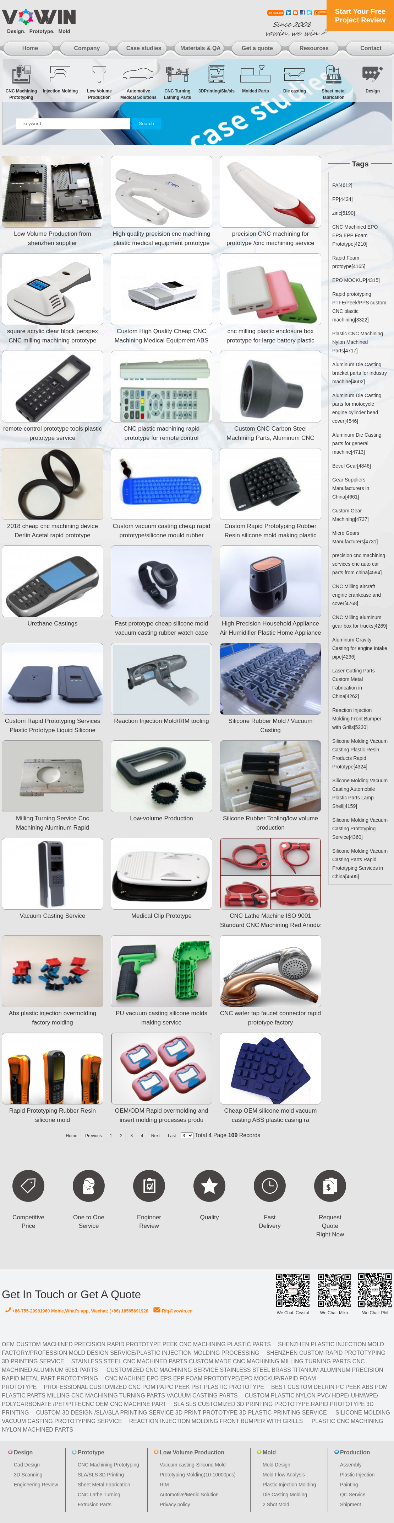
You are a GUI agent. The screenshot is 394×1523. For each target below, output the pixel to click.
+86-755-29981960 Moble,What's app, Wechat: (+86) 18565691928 (76, 1311)
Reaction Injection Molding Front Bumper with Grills (216, 1421)
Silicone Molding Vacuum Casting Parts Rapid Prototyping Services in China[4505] (360, 863)
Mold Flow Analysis (284, 1474)
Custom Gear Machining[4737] (350, 515)
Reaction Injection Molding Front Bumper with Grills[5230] (357, 718)
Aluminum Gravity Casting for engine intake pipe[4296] (359, 648)
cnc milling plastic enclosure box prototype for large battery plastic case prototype (270, 340)
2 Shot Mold (276, 1504)
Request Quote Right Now (330, 1226)
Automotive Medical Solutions (138, 82)
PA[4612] (342, 185)
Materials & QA (200, 48)
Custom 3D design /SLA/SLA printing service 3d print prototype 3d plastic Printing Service (181, 1413)
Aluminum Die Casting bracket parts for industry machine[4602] (359, 373)
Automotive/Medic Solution (189, 1494)
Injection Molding (60, 79)
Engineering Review (36, 1484)
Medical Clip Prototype (161, 915)
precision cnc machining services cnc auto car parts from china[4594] (358, 564)
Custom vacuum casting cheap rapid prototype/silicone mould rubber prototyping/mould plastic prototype (161, 535)
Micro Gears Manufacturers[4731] (355, 537)
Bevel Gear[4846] (351, 466)
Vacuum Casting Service (53, 915)
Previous (93, 1135)
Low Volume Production (99, 82)
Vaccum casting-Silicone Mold (193, 1465)
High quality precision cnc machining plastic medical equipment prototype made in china (161, 243)
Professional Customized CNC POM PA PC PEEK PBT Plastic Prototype (154, 1387)
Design (372, 79)
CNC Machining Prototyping (21, 82)
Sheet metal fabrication (333, 82)
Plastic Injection (357, 1474)
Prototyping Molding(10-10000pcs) (198, 1474)
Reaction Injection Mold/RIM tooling (161, 721)
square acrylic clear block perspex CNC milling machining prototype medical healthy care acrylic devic (52, 340)
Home (30, 48)
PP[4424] (342, 199)
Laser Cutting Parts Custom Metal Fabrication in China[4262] (353, 683)
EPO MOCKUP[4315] (356, 280)
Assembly (351, 1465)
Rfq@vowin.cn (172, 1311)
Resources (314, 48)
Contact (371, 48)
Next (155, 1135)
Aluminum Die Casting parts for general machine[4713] (357, 443)
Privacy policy (175, 1504)
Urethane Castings (53, 623)
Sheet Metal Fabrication (104, 1484)
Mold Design (276, 1465)
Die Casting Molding (285, 1494)
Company (87, 48)
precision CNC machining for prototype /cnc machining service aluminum (270, 243)
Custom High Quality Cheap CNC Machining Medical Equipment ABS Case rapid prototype (162, 340)
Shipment (350, 1504)
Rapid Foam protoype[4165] (348, 262)
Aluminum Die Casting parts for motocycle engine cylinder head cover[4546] (357, 408)
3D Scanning (28, 1474)
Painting (349, 1484)
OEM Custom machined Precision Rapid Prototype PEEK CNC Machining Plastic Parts (136, 1344)
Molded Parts (255, 79)
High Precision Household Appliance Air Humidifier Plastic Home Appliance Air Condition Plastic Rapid (270, 632)
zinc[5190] (343, 213)
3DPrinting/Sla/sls (216, 79)
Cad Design (27, 1465)
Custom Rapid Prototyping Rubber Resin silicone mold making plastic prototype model (271, 535)
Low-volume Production (161, 818)
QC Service (353, 1494)
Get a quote (257, 48)
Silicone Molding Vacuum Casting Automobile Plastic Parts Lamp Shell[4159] (360, 793)
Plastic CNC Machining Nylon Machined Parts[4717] (357, 342)
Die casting (294, 79)
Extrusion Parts (94, 1504)
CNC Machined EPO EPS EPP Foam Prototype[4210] (355, 235)
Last (172, 1135)
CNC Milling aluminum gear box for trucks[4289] (359, 621)
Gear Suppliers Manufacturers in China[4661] (350, 488)
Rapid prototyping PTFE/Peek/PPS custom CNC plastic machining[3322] (359, 307)
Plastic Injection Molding (289, 1484)
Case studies (144, 48)
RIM (164, 1484)
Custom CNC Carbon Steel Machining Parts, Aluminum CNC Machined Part (270, 438)
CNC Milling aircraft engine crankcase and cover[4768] (356, 595)
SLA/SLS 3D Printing (101, 1474)
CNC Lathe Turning (99, 1494)
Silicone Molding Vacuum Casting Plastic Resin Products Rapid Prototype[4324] (360, 754)
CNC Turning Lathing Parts (177, 82)
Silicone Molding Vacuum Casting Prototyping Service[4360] (360, 828)
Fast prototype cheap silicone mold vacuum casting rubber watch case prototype (161, 632)
